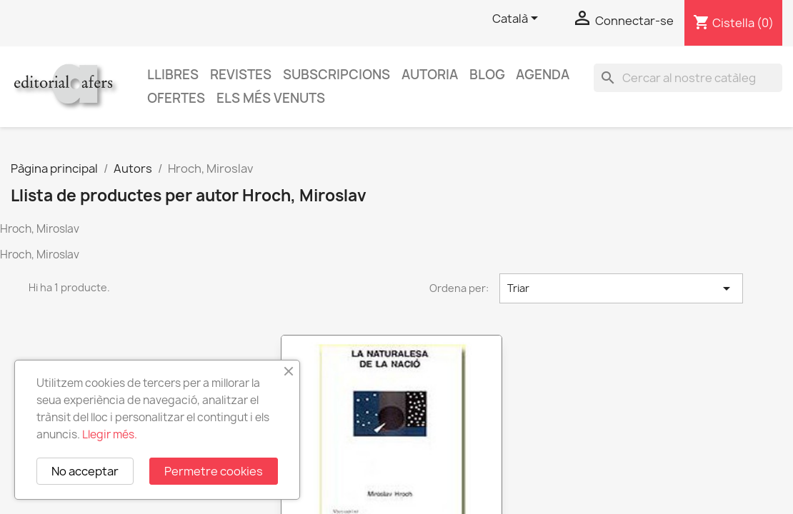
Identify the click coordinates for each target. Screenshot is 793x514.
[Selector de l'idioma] (517, 19)
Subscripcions (336, 75)
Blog (487, 75)
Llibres (173, 75)
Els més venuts (270, 98)
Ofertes (176, 98)
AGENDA (542, 75)
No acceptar (85, 471)
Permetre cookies (213, 471)
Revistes (240, 75)
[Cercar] (688, 78)
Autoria (430, 75)
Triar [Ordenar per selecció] (621, 288)
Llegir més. (109, 434)
